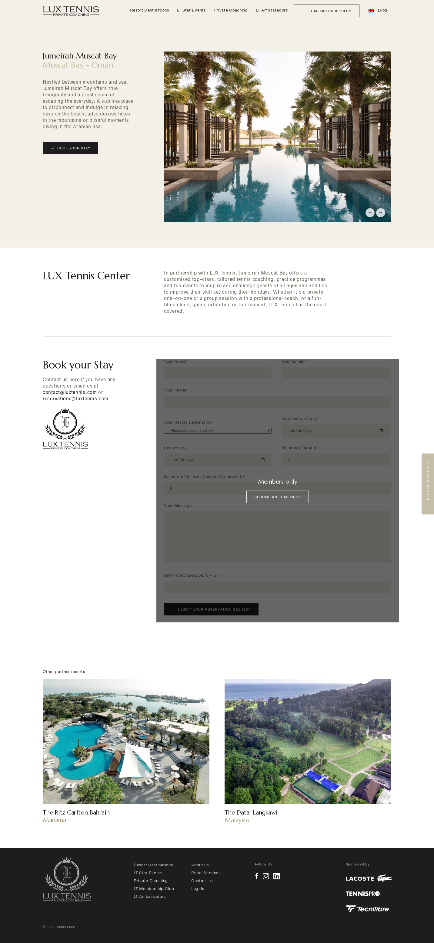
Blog (382, 10)
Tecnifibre (367, 909)
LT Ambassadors (272, 10)
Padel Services (206, 873)
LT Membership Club (154, 888)
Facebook (256, 876)
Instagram (266, 876)
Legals (197, 888)
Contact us (202, 880)
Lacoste (369, 878)
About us (200, 865)
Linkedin (276, 876)
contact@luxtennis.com (70, 392)
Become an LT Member (277, 497)
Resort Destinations (149, 10)
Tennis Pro (363, 893)
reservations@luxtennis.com (76, 398)
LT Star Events (191, 10)
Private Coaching (231, 10)
